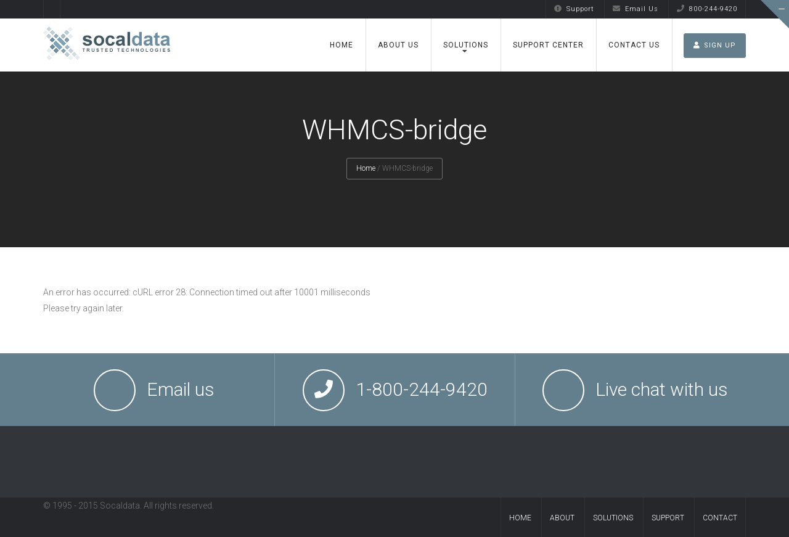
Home (341, 45)
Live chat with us (661, 389)
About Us (398, 45)
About (562, 518)
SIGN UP (714, 45)
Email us (181, 389)
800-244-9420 (707, 9)
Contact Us (634, 45)
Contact (720, 518)
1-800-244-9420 (422, 389)
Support (574, 9)
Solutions (465, 45)
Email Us (635, 9)
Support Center (548, 45)
